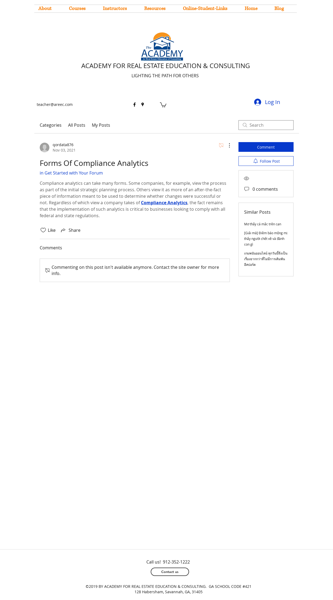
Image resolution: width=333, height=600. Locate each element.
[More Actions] (226, 145)
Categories (51, 125)
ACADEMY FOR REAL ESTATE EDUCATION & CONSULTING (165, 65)
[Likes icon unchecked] (43, 230)
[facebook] (134, 104)
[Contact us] (170, 572)
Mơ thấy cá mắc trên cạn (262, 224)
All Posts (76, 125)
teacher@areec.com (55, 104)
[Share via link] (70, 230)
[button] (163, 104)
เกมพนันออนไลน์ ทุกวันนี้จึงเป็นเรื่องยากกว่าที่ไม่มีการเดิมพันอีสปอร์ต (265, 259)
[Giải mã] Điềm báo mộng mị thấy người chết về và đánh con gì (265, 238)
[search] (266, 125)
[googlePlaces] (142, 104)
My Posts (101, 125)
